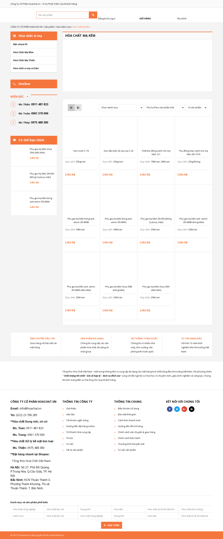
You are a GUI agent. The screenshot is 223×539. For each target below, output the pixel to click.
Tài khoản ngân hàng (77, 420)
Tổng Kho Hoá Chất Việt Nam (31, 461)
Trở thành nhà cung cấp (78, 432)
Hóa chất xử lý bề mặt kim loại (161, 510)
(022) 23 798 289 (26, 415)
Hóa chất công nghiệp (24, 509)
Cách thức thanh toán (129, 420)
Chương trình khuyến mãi (131, 444)
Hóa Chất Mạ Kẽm (23, 52)
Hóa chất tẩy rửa (55, 509)
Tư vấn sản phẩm (127, 449)
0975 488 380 (39, 122)
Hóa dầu (118, 509)
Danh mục (18, 515)
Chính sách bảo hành (129, 438)
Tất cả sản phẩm (74, 449)
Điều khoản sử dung (128, 408)
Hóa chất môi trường (192, 509)
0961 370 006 (39, 113)
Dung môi (85, 509)
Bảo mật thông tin (127, 414)
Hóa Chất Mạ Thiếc (24, 60)
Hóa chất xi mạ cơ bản (26, 68)
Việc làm (70, 414)
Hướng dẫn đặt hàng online (80, 426)
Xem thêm (113, 525)
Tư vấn (69, 444)
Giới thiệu (71, 408)
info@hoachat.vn (30, 408)
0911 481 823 (39, 104)
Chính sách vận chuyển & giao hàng (136, 432)
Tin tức (69, 438)
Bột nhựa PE (20, 44)
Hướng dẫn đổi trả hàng (130, 426)
